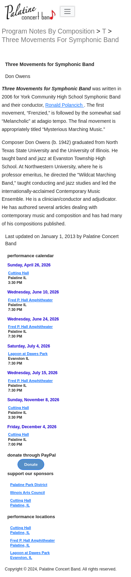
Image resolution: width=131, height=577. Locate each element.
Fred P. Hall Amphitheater (30, 300)
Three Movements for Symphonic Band (60, 39)
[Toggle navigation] (67, 11)
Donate (31, 464)
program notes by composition (49, 31)
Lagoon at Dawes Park (28, 354)
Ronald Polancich (64, 105)
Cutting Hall (18, 273)
